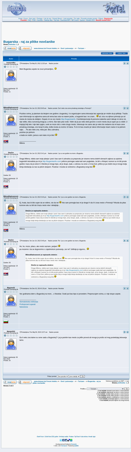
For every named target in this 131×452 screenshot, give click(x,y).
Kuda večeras (84, 436)
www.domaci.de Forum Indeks (45, 48)
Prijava (101, 18)
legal (94, 436)
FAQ (29, 20)
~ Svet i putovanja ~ (66, 48)
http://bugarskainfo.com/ (51, 161)
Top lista (56, 20)
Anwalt (90, 436)
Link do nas (47, 18)
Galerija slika (48, 20)
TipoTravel (77, 436)
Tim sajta (77, 18)
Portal (20, 18)
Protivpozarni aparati (28, 304)
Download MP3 (65, 20)
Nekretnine (24, 307)
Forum (26, 18)
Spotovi (82, 20)
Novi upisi (32, 18)
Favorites (40, 20)
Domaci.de (74, 444)
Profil (34, 20)
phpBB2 (76, 446)
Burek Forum (40, 436)
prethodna (11, 44)
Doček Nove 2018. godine (51, 436)
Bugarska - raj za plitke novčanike (29, 42)
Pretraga (39, 18)
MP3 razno (75, 20)
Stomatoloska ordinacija (29, 302)
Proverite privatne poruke (89, 18)
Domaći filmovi (57, 18)
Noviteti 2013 (90, 20)
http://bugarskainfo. (68, 119)
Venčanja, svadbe (63, 436)
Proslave (71, 436)
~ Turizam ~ (81, 48)
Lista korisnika (67, 18)
